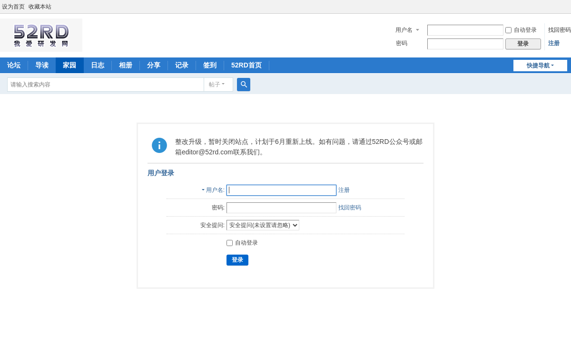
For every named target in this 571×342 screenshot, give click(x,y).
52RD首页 (246, 65)
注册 (554, 43)
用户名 (404, 30)
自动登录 (521, 30)
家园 (69, 65)
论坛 (13, 65)
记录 (181, 65)
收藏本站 (40, 6)
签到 (210, 65)
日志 (97, 65)
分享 (153, 65)
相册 (125, 65)
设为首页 (13, 6)
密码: (218, 207)
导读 (42, 65)
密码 (401, 43)
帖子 (214, 84)
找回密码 (559, 30)
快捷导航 (538, 65)
